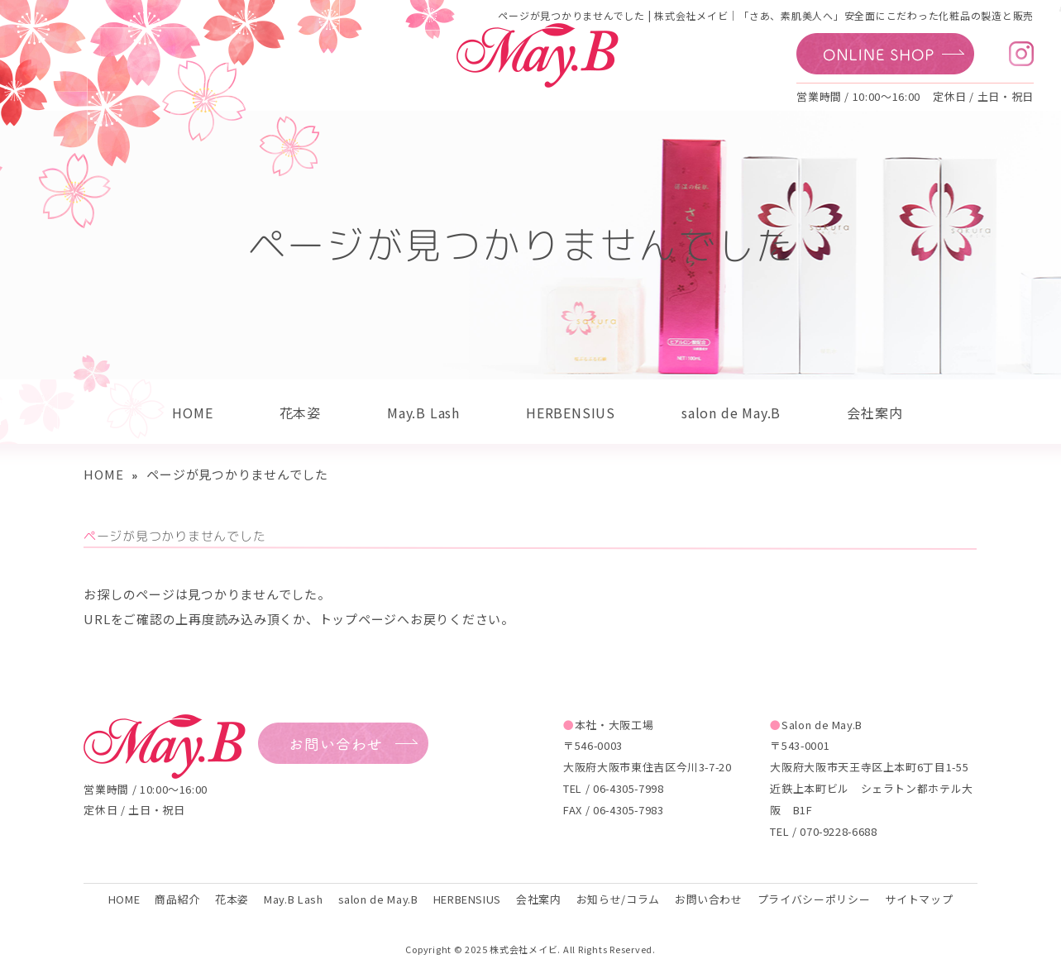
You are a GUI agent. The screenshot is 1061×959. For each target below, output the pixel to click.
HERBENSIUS (570, 412)
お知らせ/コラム (618, 899)
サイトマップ (919, 899)
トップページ (358, 618)
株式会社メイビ (523, 949)
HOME (192, 412)
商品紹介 (177, 899)
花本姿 (300, 412)
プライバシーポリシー (814, 899)
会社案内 (874, 412)
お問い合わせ (709, 899)
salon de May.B (731, 412)
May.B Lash (423, 412)
